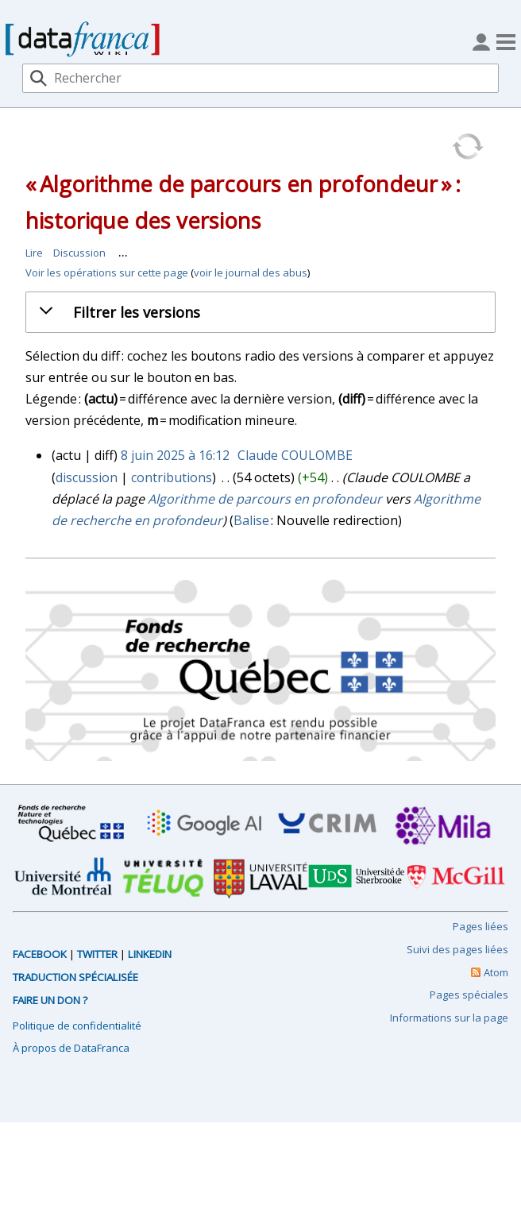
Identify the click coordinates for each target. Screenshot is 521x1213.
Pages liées (480, 926)
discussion (87, 477)
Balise (251, 520)
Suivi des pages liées (457, 949)
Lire (34, 252)
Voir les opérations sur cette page (106, 272)
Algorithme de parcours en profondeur (265, 499)
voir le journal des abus (250, 272)
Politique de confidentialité (77, 1025)
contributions (171, 477)
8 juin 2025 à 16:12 (175, 455)
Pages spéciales (469, 994)
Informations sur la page (449, 1017)
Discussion (79, 252)
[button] (273, 312)
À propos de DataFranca (71, 1048)
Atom (496, 972)
